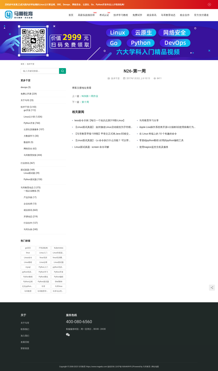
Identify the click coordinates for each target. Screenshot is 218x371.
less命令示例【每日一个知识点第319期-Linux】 (99, 120)
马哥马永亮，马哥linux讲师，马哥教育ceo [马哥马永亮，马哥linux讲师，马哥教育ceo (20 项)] (59, 291)
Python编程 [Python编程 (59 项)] (58, 277)
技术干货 (115, 78)
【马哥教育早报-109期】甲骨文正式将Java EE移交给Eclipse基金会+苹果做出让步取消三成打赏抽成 (103, 133)
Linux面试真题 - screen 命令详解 (91, 147)
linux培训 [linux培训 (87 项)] (43, 258)
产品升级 (28, 197)
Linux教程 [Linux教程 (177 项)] (28, 262)
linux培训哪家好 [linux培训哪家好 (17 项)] (59, 258)
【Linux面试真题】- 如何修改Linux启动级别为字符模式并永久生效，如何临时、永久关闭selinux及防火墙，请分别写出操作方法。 (103, 127)
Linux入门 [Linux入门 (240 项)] (43, 253)
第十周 (85, 102)
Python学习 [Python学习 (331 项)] (43, 272)
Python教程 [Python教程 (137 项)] (28, 277)
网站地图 (155, 367)
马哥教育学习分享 (149, 120)
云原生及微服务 (31, 129)
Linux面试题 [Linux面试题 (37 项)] (59, 262)
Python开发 (29, 123)
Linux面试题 (29, 173)
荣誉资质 (25, 348)
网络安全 (28, 148)
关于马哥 (25, 100)
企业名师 (28, 203)
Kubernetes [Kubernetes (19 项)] (58, 248)
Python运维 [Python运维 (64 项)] (28, 282)
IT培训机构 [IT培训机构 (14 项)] (43, 248)
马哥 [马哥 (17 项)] (43, 286)
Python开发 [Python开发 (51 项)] (58, 272)
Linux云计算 (29, 117)
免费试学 (137, 15)
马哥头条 (28, 229)
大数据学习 (29, 136)
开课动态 (28, 216)
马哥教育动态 (168, 15)
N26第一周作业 (90, 96)
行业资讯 (25, 163)
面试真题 (25, 170)
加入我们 (25, 335)
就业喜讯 (151, 15)
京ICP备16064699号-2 (124, 367)
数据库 (27, 142)
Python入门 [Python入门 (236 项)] (43, 267)
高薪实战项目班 (86, 15)
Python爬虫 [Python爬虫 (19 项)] (43, 277)
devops (24, 87)
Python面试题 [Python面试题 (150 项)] (43, 282)
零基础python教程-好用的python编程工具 (161, 140)
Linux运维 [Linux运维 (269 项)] (43, 262)
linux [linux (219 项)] (28, 253)
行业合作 (28, 223)
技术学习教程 (121, 15)
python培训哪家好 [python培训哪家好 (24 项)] (59, 267)
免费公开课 (26, 94)
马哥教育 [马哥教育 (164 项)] (28, 291)
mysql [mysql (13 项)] (28, 267)
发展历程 (25, 342)
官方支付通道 (201, 15)
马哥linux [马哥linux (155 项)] (58, 286)
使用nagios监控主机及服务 (153, 147)
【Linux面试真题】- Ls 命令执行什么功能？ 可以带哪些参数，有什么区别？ (103, 140)
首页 (71, 15)
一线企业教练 (30, 191)
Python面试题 (30, 179)
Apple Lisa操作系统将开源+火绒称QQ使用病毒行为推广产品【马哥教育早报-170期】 (168, 127)
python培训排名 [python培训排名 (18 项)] (28, 272)
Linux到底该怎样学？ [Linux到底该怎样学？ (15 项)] (59, 253)
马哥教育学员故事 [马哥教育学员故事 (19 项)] (44, 291)
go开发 (27, 110)
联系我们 (25, 329)
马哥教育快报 (30, 155)
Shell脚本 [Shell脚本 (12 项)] (59, 282)
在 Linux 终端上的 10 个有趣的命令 (158, 133)
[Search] (62, 71)
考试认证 (104, 15)
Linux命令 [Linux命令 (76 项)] (28, 258)
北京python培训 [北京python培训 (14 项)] (28, 286)
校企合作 (185, 15)
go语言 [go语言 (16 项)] (28, 248)
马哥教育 (82, 367)
